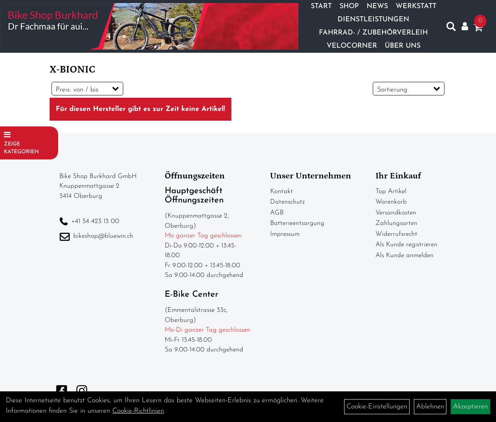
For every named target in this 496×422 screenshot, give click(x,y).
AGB (277, 212)
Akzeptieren (470, 406)
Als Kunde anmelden (404, 255)
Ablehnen (430, 406)
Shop (349, 6)
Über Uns (402, 46)
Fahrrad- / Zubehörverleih (373, 32)
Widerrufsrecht (396, 234)
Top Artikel (390, 191)
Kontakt (281, 191)
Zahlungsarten (396, 223)
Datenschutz (287, 202)
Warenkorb (391, 202)
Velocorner (352, 46)
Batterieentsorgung (297, 223)
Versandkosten (395, 212)
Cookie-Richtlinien (138, 411)
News (377, 6)
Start (321, 6)
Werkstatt (416, 6)
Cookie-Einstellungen (376, 406)
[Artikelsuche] (451, 28)
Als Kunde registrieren (406, 244)
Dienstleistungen (373, 19)
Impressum (285, 234)
